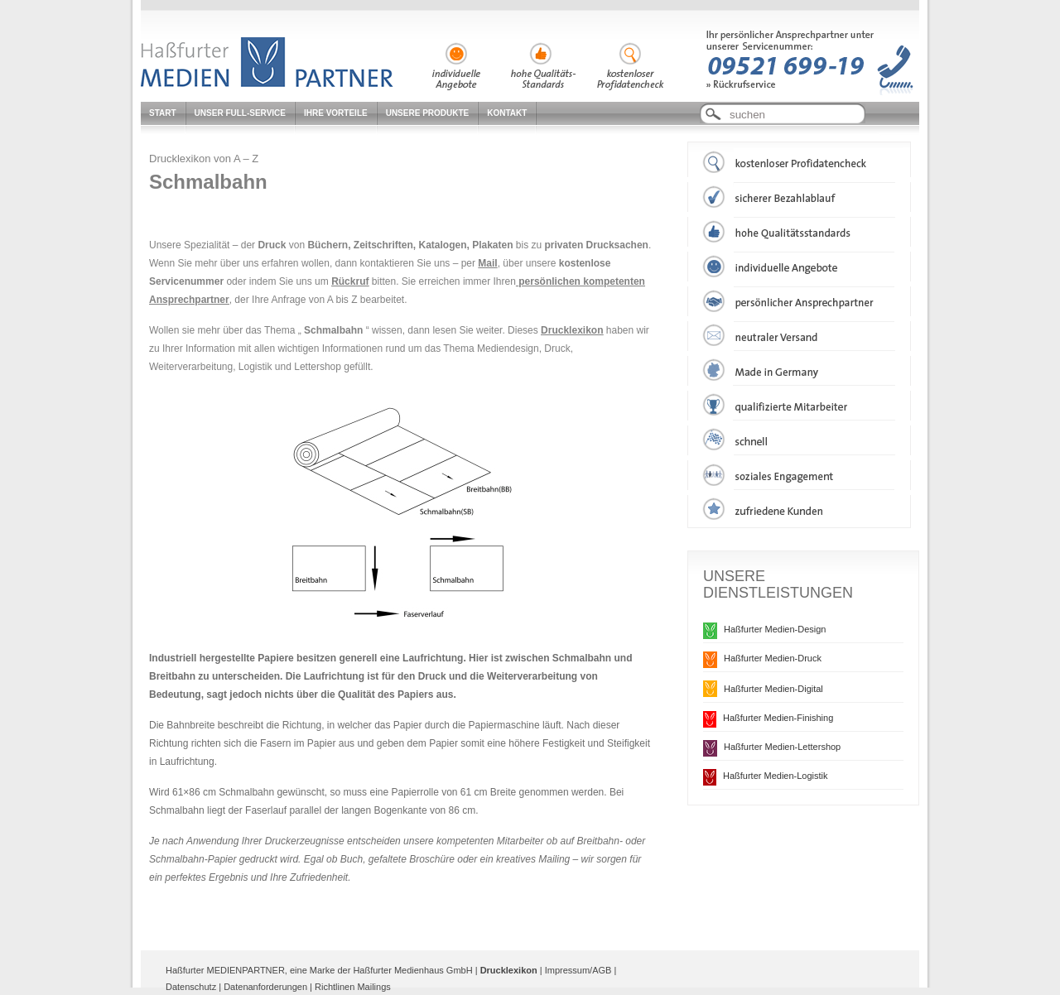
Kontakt (507, 113)
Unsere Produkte (428, 113)
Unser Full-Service (240, 113)
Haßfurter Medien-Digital (773, 689)
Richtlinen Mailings (353, 987)
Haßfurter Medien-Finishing (778, 718)
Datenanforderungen (265, 987)
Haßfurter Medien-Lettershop (782, 747)
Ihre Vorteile (336, 113)
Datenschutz (191, 987)
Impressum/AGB (578, 970)
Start (162, 113)
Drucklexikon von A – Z (203, 158)
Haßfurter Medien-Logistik (775, 776)
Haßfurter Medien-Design (775, 629)
